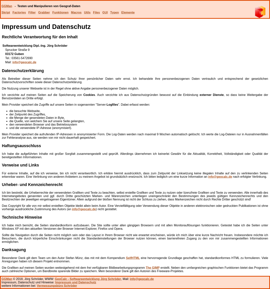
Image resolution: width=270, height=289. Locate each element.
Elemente (128, 12)
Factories (19, 12)
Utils (87, 12)
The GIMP (153, 267)
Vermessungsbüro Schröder (57, 285)
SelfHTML (133, 258)
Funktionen (60, 12)
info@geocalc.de (24, 62)
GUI (105, 12)
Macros (76, 12)
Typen (114, 12)
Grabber (44, 12)
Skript (6, 12)
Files (96, 12)
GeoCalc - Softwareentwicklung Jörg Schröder (88, 279)
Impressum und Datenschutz (75, 282)
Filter (32, 12)
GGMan (7, 6)
